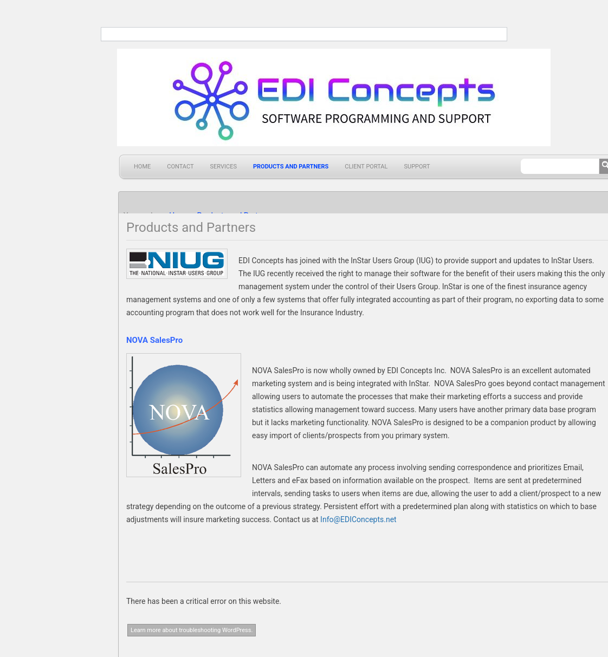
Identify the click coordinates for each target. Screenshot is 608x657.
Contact (180, 166)
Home (142, 166)
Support (417, 166)
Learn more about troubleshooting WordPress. (192, 630)
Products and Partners (290, 166)
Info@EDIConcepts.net (358, 519)
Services (223, 166)
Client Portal (366, 166)
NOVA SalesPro (154, 340)
